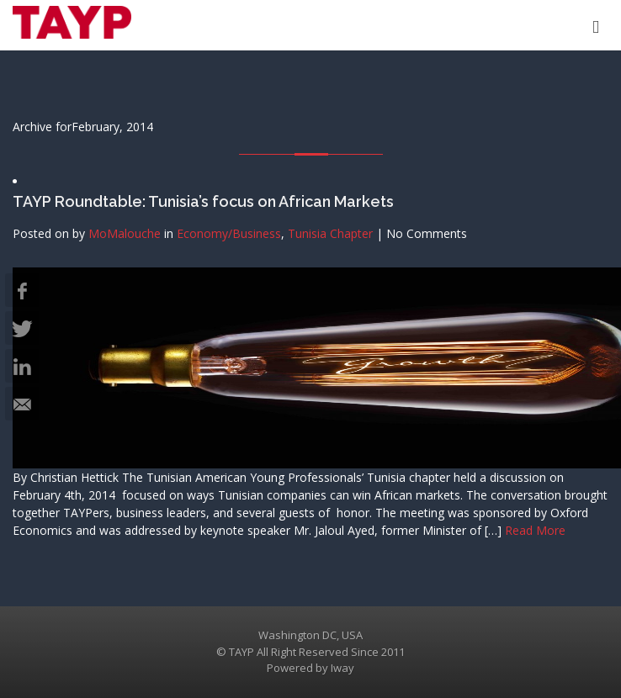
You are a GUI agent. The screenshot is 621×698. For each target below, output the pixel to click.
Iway (342, 667)
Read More (535, 530)
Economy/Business (229, 233)
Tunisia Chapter (330, 233)
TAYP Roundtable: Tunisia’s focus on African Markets (203, 201)
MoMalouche (124, 233)
